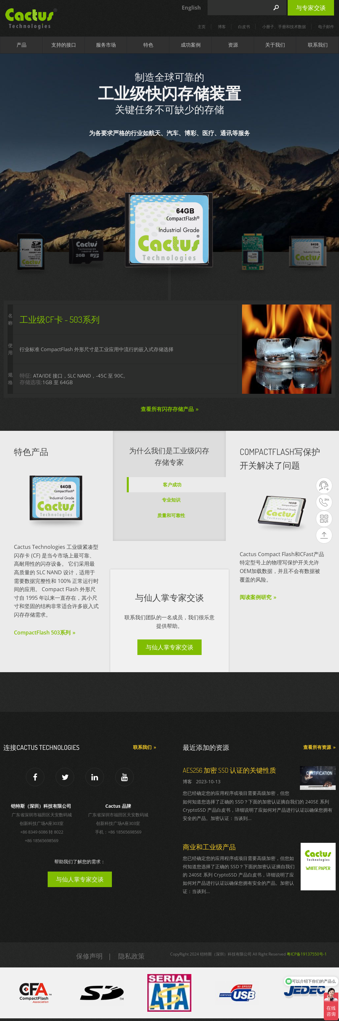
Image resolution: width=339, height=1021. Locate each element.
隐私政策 (131, 956)
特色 (148, 45)
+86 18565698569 (41, 840)
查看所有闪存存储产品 (167, 409)
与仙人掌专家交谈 (169, 647)
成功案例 (191, 45)
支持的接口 (63, 45)
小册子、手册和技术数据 (284, 26)
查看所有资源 (317, 747)
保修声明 (89, 956)
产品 (21, 45)
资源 (233, 45)
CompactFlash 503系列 (42, 632)
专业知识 (171, 500)
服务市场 (106, 45)
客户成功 (172, 484)
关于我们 (275, 45)
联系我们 (318, 45)
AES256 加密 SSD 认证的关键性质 (229, 770)
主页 (202, 26)
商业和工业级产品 (209, 846)
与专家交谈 (311, 8)
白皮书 (244, 26)
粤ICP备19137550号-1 (307, 954)
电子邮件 (326, 26)
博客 (222, 26)
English (191, 7)
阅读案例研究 (255, 597)
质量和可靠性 (171, 515)
